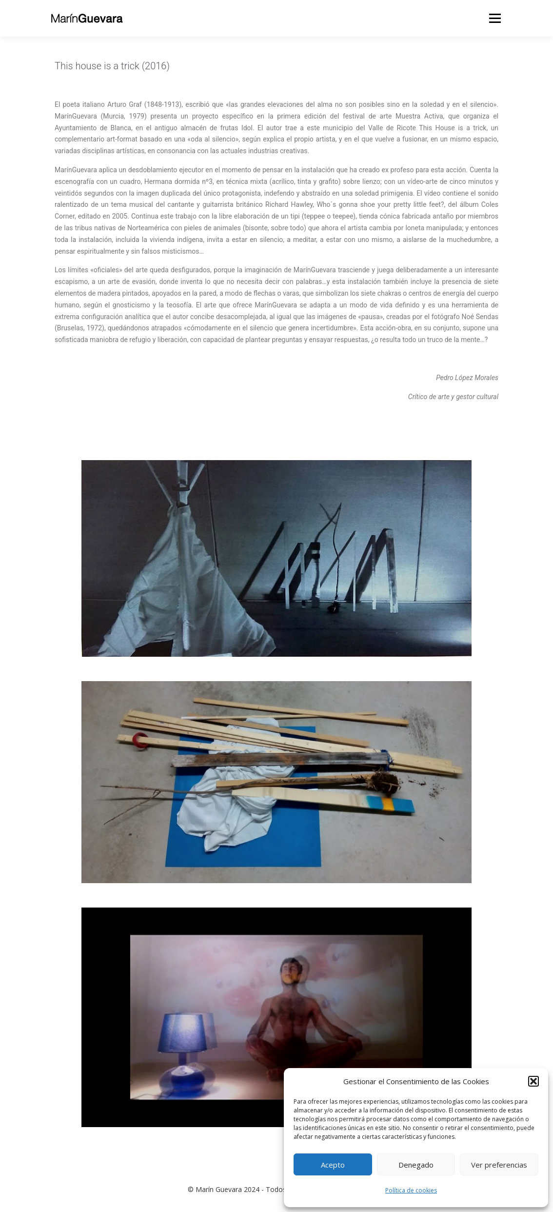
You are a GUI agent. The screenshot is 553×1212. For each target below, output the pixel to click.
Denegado (416, 1165)
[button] (533, 1081)
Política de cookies (411, 1190)
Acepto (333, 1165)
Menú (494, 18)
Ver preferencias (499, 1165)
